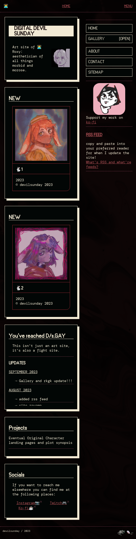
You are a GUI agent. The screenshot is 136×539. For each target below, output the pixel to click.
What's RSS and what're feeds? (108, 164)
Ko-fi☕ (25, 508)
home (66, 6)
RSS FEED (94, 135)
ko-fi (91, 122)
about (94, 51)
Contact (96, 62)
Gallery (96, 39)
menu (128, 6)
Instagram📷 (28, 503)
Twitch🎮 (58, 503)
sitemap (95, 72)
